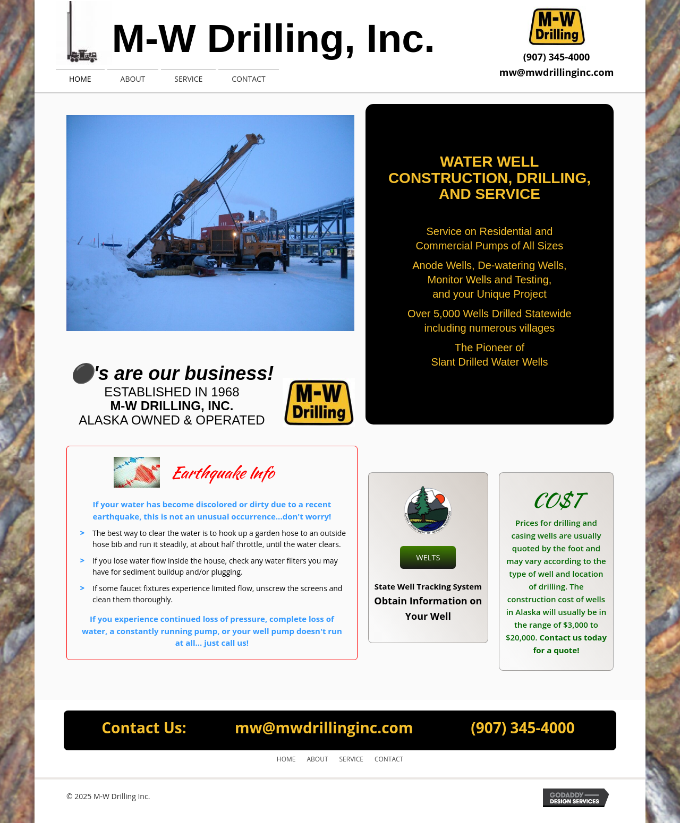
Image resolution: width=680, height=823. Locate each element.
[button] (428, 557)
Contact (389, 759)
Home (286, 759)
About (317, 759)
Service (351, 759)
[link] (80, 77)
